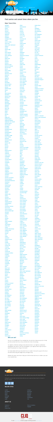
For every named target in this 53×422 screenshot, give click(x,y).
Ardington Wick (8, 38)
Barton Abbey (8, 70)
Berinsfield (7, 82)
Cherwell (7, 188)
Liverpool (29, 390)
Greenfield (22, 88)
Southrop (37, 153)
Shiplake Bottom (38, 111)
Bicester (6, 87)
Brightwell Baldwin (9, 120)
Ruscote (36, 84)
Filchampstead (23, 26)
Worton (36, 326)
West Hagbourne (38, 272)
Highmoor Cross (23, 130)
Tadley (36, 200)
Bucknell (7, 141)
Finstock (21, 31)
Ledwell (21, 189)
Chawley (6, 183)
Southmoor (37, 152)
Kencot (21, 159)
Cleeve (6, 216)
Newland (21, 308)
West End (37, 269)
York (28, 399)
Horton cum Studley (24, 147)
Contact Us (7, 405)
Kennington (22, 161)
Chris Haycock (39, 420)
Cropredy (7, 247)
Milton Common (23, 266)
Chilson (6, 192)
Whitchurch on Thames (40, 293)
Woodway (37, 320)
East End (7, 298)
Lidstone (21, 197)
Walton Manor (38, 247)
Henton (21, 118)
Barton (6, 69)
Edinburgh (7, 396)
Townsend (37, 224)
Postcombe (37, 54)
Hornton (21, 144)
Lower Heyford (23, 228)
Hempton (22, 112)
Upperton (37, 240)
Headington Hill (23, 111)
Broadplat (7, 126)
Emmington (7, 313)
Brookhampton (8, 132)
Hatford (21, 108)
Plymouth (29, 394)
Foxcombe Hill (23, 38)
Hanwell (21, 99)
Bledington (7, 100)
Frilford (21, 42)
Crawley (6, 242)
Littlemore (22, 215)
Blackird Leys (8, 96)
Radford (36, 63)
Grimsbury (22, 91)
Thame (36, 209)
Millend (21, 263)
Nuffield (21, 331)
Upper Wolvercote (38, 239)
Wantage (36, 248)
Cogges (6, 222)
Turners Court (38, 228)
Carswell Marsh (8, 159)
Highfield (22, 126)
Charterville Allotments (10, 180)
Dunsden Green (8, 289)
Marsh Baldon (23, 247)
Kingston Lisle (23, 171)
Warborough (37, 250)
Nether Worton (23, 287)
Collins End (7, 225)
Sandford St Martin (39, 90)
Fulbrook (21, 48)
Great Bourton (23, 76)
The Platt (37, 215)
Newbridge (22, 305)
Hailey (21, 94)
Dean (6, 266)
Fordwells (22, 32)
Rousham (37, 81)
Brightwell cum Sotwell (10, 121)
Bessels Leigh (8, 85)
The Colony (37, 212)
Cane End (7, 158)
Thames (36, 210)
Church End (7, 207)
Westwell (37, 287)
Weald (36, 262)
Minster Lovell (23, 272)
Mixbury (21, 274)
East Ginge (7, 299)
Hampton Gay (23, 96)
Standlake (37, 161)
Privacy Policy (7, 408)
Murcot (21, 281)
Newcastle (29, 393)
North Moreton (23, 320)
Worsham (37, 325)
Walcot (36, 243)
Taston (36, 203)
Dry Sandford (8, 284)
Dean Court (7, 268)
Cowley (6, 240)
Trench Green (38, 225)
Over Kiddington (38, 34)
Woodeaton (37, 311)
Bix (5, 91)
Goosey (21, 66)
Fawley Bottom (8, 329)
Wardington (37, 251)
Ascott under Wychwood (10, 45)
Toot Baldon (37, 221)
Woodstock (37, 319)
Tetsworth (37, 207)
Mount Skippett (23, 280)
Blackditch (7, 94)
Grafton (21, 73)
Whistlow (37, 290)
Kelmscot (22, 158)
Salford (36, 87)
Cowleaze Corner (8, 239)
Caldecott (7, 152)
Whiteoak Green (38, 295)
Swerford (37, 192)
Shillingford (37, 106)
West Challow (38, 268)
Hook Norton (22, 139)
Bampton (7, 61)
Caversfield (7, 167)
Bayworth (7, 75)
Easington (7, 293)
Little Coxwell (23, 203)
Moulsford (22, 278)
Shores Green (37, 120)
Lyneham (22, 239)
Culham (6, 257)
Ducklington (7, 286)
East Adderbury (8, 295)
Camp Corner (7, 155)
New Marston (23, 301)
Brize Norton (7, 124)
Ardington (7, 37)
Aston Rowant (8, 52)
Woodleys (37, 317)
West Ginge (37, 271)
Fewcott (6, 334)
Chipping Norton (8, 201)
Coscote (6, 233)
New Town (22, 302)
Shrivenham (37, 123)
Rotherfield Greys (38, 78)
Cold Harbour (8, 224)
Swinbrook (37, 194)
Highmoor (22, 127)
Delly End (7, 271)
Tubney (36, 227)
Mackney (22, 240)
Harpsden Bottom (23, 105)
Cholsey (6, 204)
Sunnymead (37, 183)
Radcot (36, 61)
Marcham (22, 245)
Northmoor (22, 329)
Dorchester (7, 277)
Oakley (21, 335)
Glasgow (6, 397)
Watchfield (37, 254)
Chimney (7, 197)
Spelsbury (37, 156)
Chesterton (7, 189)
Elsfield (6, 311)
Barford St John (8, 64)
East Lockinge (8, 305)
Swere (36, 191)
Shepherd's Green (38, 105)
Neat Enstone (23, 284)
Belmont (6, 79)
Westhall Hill (37, 284)
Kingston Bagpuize (24, 168)
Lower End (22, 227)
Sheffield (29, 396)
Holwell (21, 136)
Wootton (36, 323)
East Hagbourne (8, 301)
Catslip (6, 164)
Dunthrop (7, 290)
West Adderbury (38, 266)
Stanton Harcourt (38, 164)
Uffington (37, 231)
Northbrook (22, 326)
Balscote (6, 60)
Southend (37, 150)
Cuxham (6, 265)
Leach (21, 186)
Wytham (36, 329)
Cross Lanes (7, 248)
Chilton (6, 195)
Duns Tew (7, 287)
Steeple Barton (38, 168)
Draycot (6, 280)
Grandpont (22, 75)
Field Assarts (7, 335)
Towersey (37, 222)
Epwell (6, 317)
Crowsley (7, 254)
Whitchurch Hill (38, 292)
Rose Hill (36, 76)
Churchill (7, 212)
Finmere (21, 29)
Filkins (21, 28)
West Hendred (38, 275)
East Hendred (8, 304)
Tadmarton (37, 201)
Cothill (6, 236)
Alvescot (6, 31)
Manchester (29, 391)
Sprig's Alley (37, 158)
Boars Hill (7, 108)
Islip (21, 156)
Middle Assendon (23, 254)
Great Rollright (23, 84)
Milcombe (22, 260)
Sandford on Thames (39, 88)
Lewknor (21, 195)
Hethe (21, 121)
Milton (21, 265)
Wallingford (37, 245)
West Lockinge (38, 277)
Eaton (6, 308)
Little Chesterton (23, 200)
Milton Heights (23, 268)
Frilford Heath (23, 43)
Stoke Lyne (37, 171)
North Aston (22, 316)
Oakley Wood (37, 25)
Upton (36, 242)
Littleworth (22, 216)
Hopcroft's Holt (23, 141)
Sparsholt (37, 155)
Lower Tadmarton (23, 234)
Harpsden (22, 103)
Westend (36, 283)
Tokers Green (37, 219)
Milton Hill (22, 269)
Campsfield (7, 156)
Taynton (36, 204)
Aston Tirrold (7, 54)
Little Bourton (23, 198)
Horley (21, 143)
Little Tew (22, 212)
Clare (6, 215)
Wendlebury (37, 265)
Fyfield (21, 51)
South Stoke (37, 146)
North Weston (23, 325)
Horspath (22, 146)
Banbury (6, 63)
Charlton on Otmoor (9, 177)
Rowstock (37, 82)
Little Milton (22, 207)
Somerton (37, 132)
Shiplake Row (37, 112)
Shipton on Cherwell (39, 115)
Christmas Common (9, 206)
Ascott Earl (7, 43)
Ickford (21, 150)
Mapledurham (23, 243)
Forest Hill (22, 34)
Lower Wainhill (23, 236)
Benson (6, 81)
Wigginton (37, 296)
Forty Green (22, 35)
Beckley (6, 76)
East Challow (7, 296)
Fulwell (21, 49)
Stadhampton (37, 159)
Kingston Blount (23, 170)
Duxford (6, 292)
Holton (21, 135)
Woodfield (37, 313)
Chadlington (7, 168)
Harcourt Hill (22, 100)
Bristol (6, 394)
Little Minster (23, 209)
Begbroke (7, 78)
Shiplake (36, 109)
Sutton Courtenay (38, 186)
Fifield (21, 25)
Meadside (22, 251)
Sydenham (37, 197)
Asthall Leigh (7, 49)
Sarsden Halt (37, 96)
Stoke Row (37, 173)
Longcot (21, 221)
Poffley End (37, 51)
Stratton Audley (38, 179)
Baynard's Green (8, 73)
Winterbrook (37, 304)
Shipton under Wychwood (40, 117)
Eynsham (7, 323)
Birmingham (7, 391)
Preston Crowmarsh (39, 55)
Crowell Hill (7, 251)
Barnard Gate (8, 67)
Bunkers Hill (7, 143)
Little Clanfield (23, 201)
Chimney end (8, 198)
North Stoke (22, 323)
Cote (6, 234)
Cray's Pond (7, 243)
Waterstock (37, 259)
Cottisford (7, 237)
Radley (36, 66)
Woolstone (37, 322)
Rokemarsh (37, 75)
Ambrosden (7, 32)
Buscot (6, 149)
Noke (21, 314)
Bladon (6, 99)
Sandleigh (37, 93)
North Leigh (22, 319)
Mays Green (22, 250)
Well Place (37, 263)
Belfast (6, 393)
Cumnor (6, 259)
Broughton (7, 133)
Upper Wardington (39, 237)
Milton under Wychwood (25, 271)
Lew (20, 194)
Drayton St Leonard (9, 283)
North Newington (23, 322)
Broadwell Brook (8, 129)
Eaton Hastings (8, 310)
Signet (36, 129)
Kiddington (22, 162)
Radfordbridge (38, 64)
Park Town (37, 43)
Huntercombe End (23, 149)
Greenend (22, 87)
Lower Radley (23, 231)
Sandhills (37, 91)
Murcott (21, 283)
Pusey (36, 57)
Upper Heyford (38, 234)
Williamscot (37, 301)
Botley (6, 111)
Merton (21, 253)
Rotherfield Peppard (39, 79)
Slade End (37, 130)
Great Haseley (23, 79)
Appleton (7, 35)
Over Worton (37, 37)
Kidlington (22, 164)
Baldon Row (7, 58)
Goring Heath (22, 69)
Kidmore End (22, 165)
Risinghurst (37, 72)
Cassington (7, 162)
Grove (21, 93)
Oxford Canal (37, 40)
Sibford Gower (38, 127)
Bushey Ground (8, 150)
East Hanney (7, 302)
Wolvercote (37, 308)
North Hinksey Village (24, 317)
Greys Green (22, 90)
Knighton (22, 179)
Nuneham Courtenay (24, 332)
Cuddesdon (7, 256)
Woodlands (37, 316)
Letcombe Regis (23, 192)
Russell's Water (38, 85)
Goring (21, 67)
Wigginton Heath (38, 298)
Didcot (6, 275)
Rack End (37, 60)
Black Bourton (8, 93)
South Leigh (37, 141)
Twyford (36, 230)
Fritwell (21, 46)
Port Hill (36, 52)
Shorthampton (38, 121)
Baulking (7, 72)
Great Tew (22, 85)
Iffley (21, 153)
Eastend (6, 307)
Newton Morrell (23, 310)
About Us (7, 406)
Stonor (36, 177)
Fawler (6, 328)
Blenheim (7, 102)
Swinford (36, 195)
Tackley (36, 198)
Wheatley (37, 289)
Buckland (7, 138)
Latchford (22, 183)
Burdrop (6, 146)
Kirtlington (22, 176)
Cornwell (7, 231)
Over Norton (37, 35)
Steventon (37, 170)
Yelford (36, 332)
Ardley (6, 40)
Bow (6, 115)
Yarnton (36, 331)
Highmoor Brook (23, 129)
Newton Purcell (23, 311)
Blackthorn (7, 97)
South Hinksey (38, 139)
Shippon (36, 114)
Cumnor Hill (7, 260)
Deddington (7, 269)
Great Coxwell (23, 78)
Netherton (22, 292)
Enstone (6, 316)
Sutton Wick (37, 188)
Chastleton (7, 182)
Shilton (36, 108)
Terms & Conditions (31, 405)
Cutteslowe (7, 263)
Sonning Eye (37, 136)
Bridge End (7, 117)
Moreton (21, 277)
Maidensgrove (23, 242)
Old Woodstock (38, 31)
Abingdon (7, 25)
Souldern (37, 138)
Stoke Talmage (38, 174)
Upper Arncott (38, 233)
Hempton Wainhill (24, 114)
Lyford (21, 237)
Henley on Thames (24, 115)
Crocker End (7, 245)
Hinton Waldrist (23, 133)
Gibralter (22, 60)
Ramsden (37, 69)
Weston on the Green (39, 286)
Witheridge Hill (38, 305)
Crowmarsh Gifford (9, 253)
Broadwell (7, 127)
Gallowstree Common (24, 55)
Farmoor (6, 326)
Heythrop (22, 123)
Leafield (21, 188)
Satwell (36, 97)
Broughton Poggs (8, 135)
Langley (21, 182)
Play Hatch (37, 49)
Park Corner (37, 42)
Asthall (6, 48)
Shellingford (37, 102)
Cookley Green (8, 230)
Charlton (7, 176)
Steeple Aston (38, 167)
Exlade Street (8, 322)
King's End (22, 167)
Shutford (36, 124)
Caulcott (6, 165)
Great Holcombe (23, 81)
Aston (6, 51)
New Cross (22, 296)
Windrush (37, 302)
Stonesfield (37, 176)
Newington (22, 307)
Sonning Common (38, 135)
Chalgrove (7, 171)
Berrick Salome (8, 84)
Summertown (37, 180)
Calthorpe (7, 153)
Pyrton (36, 58)
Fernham (7, 332)
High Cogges (22, 124)
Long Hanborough (23, 218)
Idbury (21, 152)
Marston (21, 248)
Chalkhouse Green (9, 173)
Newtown (22, 313)
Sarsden (36, 94)
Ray (35, 70)
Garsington (22, 58)
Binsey (6, 90)
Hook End (22, 138)
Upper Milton (37, 236)
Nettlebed (22, 293)
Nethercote (22, 289)
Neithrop (22, 286)
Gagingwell (22, 52)
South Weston (38, 147)
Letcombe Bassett (23, 191)
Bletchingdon (7, 103)
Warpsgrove (37, 253)
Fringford (22, 45)
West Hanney (37, 274)
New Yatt (22, 304)
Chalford (6, 170)
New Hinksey (22, 299)
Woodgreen (37, 314)
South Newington (38, 144)
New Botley (22, 295)
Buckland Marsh (8, 139)
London (6, 390)
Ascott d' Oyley (8, 42)
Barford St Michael (9, 66)
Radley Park (37, 67)
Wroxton (36, 328)
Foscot (21, 37)
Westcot (36, 280)
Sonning (36, 133)
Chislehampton (8, 203)
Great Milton (22, 82)
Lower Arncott (23, 224)
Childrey (6, 191)
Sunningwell (37, 182)
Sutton (36, 185)
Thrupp (36, 216)
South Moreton (38, 143)
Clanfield (7, 213)
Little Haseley (23, 204)
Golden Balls (22, 64)
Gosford (21, 70)
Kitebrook (22, 177)
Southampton (30, 397)
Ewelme (6, 320)
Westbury (37, 278)
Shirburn (36, 118)
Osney (36, 32)
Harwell (21, 106)
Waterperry (37, 257)
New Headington (23, 298)
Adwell (6, 28)
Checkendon (7, 186)
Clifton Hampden (8, 221)
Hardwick (22, 102)
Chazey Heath (8, 185)
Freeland (21, 40)
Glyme (21, 61)
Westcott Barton (38, 281)
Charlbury (7, 174)
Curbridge (7, 262)
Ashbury (6, 46)
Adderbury (7, 26)
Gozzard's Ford (23, 72)
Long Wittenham (23, 219)
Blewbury (7, 105)
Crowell (6, 250)
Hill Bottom (22, 132)
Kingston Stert (23, 173)
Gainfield (22, 54)
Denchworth (7, 272)
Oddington (37, 28)
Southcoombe (38, 149)
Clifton (6, 219)
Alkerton (7, 29)
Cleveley (6, 218)
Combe (6, 227)
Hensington (22, 117)
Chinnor (6, 200)
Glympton (22, 63)
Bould (6, 112)
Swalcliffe (37, 189)
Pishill (36, 46)
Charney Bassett (8, 179)
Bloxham (7, 106)
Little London (22, 206)
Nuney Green (22, 334)
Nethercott (22, 290)
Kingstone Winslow (24, 174)
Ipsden (21, 155)
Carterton (7, 161)
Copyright (29, 406)
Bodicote (7, 109)
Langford (22, 180)
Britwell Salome (8, 123)
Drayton (6, 281)
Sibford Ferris (38, 126)
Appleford (7, 34)
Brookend (7, 130)
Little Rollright (23, 210)
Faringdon (7, 325)
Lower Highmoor (23, 230)
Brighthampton (8, 118)
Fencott (6, 331)
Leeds (6, 399)
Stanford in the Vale (39, 162)
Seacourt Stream (38, 100)
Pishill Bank (37, 48)
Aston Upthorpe (8, 55)
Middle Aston (22, 256)
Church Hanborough (9, 210)
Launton (21, 185)
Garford (21, 57)
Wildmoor (37, 299)
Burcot (6, 144)
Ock (35, 26)
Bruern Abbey (8, 136)
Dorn (6, 278)
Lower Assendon (23, 225)
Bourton (6, 114)
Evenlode (7, 319)
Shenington (37, 103)
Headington (22, 109)
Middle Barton (23, 257)
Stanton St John (38, 165)
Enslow (6, 314)
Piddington (37, 45)
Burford (6, 147)
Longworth (22, 222)
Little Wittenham (23, 213)
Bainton (6, 57)
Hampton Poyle (23, 97)
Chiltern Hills (7, 194)
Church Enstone (8, 209)
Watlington (37, 260)
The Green (37, 213)
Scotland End (37, 99)
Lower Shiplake (23, 233)
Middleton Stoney (23, 259)
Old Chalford (37, 29)
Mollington (22, 275)
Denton (6, 274)
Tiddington (37, 218)
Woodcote (37, 310)
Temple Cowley (38, 206)
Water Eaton (37, 256)
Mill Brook (22, 262)
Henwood (22, 120)
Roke (36, 73)
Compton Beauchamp (9, 228)
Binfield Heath (8, 88)
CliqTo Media (17, 420)
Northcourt (22, 328)
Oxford (36, 38)
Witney (36, 307)
